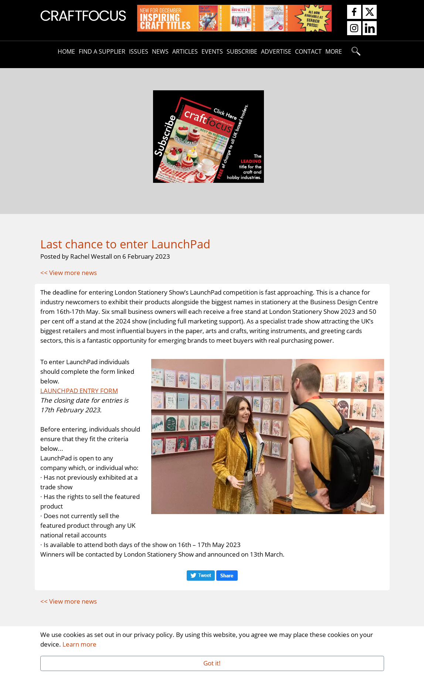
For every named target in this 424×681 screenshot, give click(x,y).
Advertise (276, 51)
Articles (185, 51)
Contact (308, 51)
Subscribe (242, 51)
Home (66, 51)
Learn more (79, 644)
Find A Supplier (102, 51)
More (333, 51)
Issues (138, 51)
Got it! (212, 662)
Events (212, 51)
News (160, 51)
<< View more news (68, 272)
